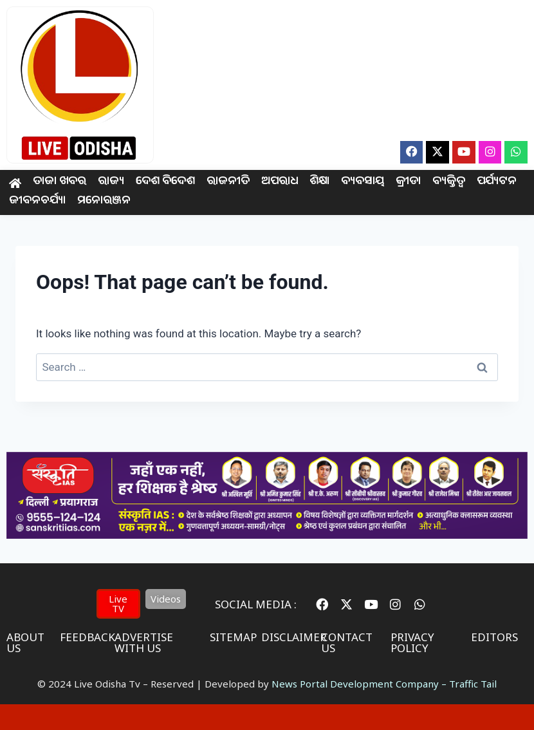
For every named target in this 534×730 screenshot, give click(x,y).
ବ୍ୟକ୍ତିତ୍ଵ (448, 182)
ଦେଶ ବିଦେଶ (165, 182)
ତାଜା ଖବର (59, 182)
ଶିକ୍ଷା (319, 182)
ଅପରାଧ (279, 182)
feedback (87, 637)
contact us (347, 642)
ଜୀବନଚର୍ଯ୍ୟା (37, 201)
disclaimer (294, 637)
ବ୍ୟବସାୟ (362, 182)
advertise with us (144, 642)
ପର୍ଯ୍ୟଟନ (496, 182)
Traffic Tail (473, 683)
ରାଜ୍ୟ (111, 182)
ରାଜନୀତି (228, 182)
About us (25, 642)
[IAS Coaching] (267, 535)
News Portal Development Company (355, 683)
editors (494, 637)
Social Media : (256, 604)
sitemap (233, 637)
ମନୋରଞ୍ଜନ (104, 201)
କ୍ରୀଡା (407, 182)
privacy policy (412, 642)
